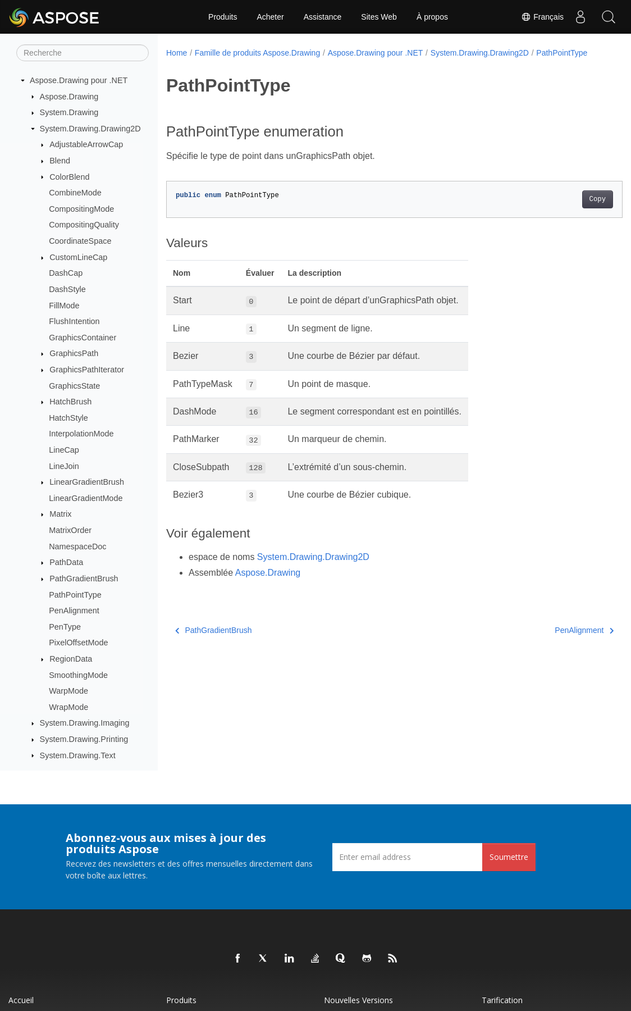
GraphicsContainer (82, 337)
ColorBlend (69, 176)
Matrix (60, 513)
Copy (565, 211)
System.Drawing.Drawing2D (90, 128)
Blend (59, 160)
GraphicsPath (73, 353)
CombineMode (75, 192)
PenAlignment (74, 610)
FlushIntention (74, 321)
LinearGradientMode (85, 498)
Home (176, 52)
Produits (222, 16)
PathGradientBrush (83, 578)
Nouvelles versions (358, 1000)
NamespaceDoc (77, 546)
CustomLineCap (78, 257)
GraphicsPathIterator (86, 369)
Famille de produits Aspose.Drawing (257, 52)
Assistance (323, 16)
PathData (66, 562)
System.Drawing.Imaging (85, 722)
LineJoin (64, 466)
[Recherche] (82, 52)
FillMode (64, 305)
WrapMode (68, 707)
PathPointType (75, 594)
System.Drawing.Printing (84, 739)
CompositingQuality (84, 224)
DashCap (66, 272)
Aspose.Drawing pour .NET (78, 80)
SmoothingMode (78, 675)
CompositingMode (81, 208)
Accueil (21, 1000)
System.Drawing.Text (78, 755)
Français (542, 17)
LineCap (64, 449)
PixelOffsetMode (78, 642)
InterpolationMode (81, 433)
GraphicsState (74, 385)
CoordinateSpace (80, 240)
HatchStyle (68, 417)
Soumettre (509, 856)
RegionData (70, 658)
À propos (432, 16)
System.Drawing (69, 112)
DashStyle (67, 289)
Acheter (270, 16)
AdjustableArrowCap (86, 144)
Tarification (502, 1000)
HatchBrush (70, 401)
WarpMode (68, 690)
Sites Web (379, 16)
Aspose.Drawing (69, 96)
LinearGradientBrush (86, 481)
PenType (65, 626)
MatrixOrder (70, 530)
